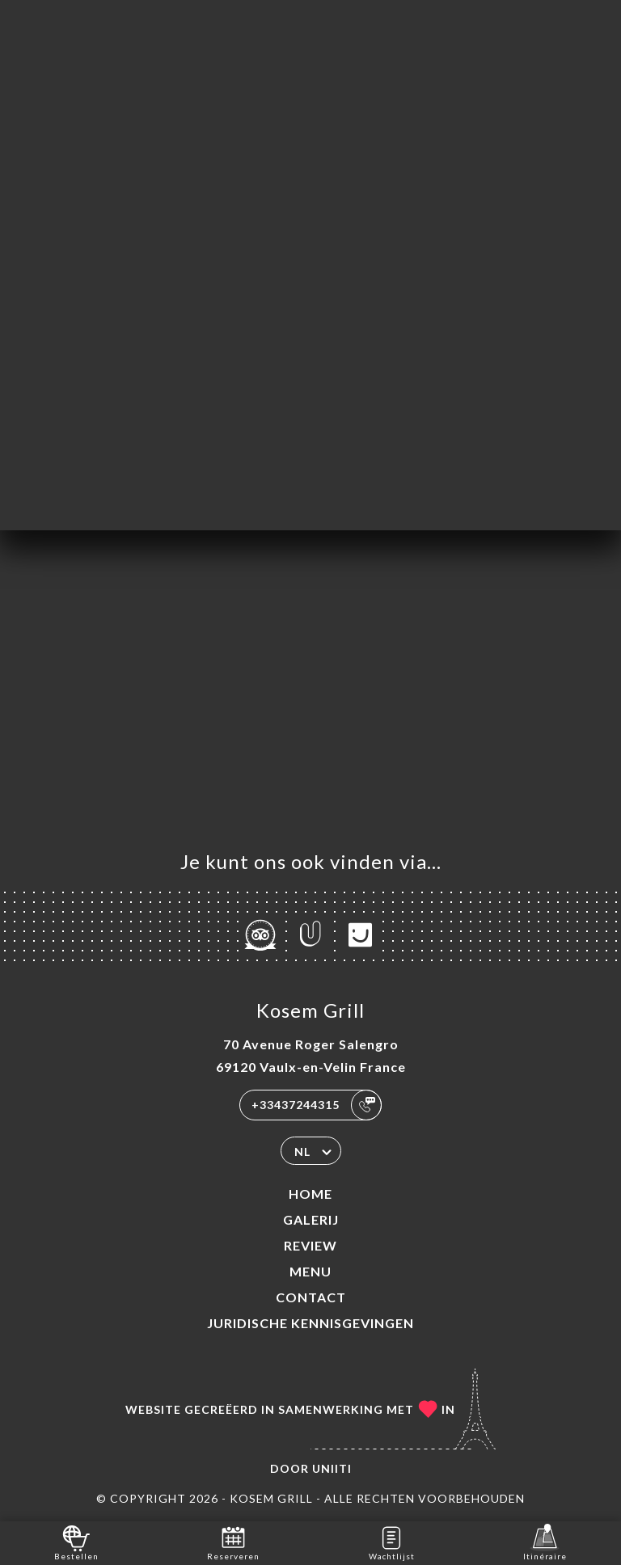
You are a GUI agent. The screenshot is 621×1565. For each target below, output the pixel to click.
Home (310, 1193)
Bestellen (76, 1542)
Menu (310, 1271)
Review (310, 1245)
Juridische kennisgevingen (310, 1323)
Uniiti (332, 1468)
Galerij (311, 1219)
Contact (311, 1297)
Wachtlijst (392, 1542)
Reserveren (233, 1542)
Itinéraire (545, 1542)
